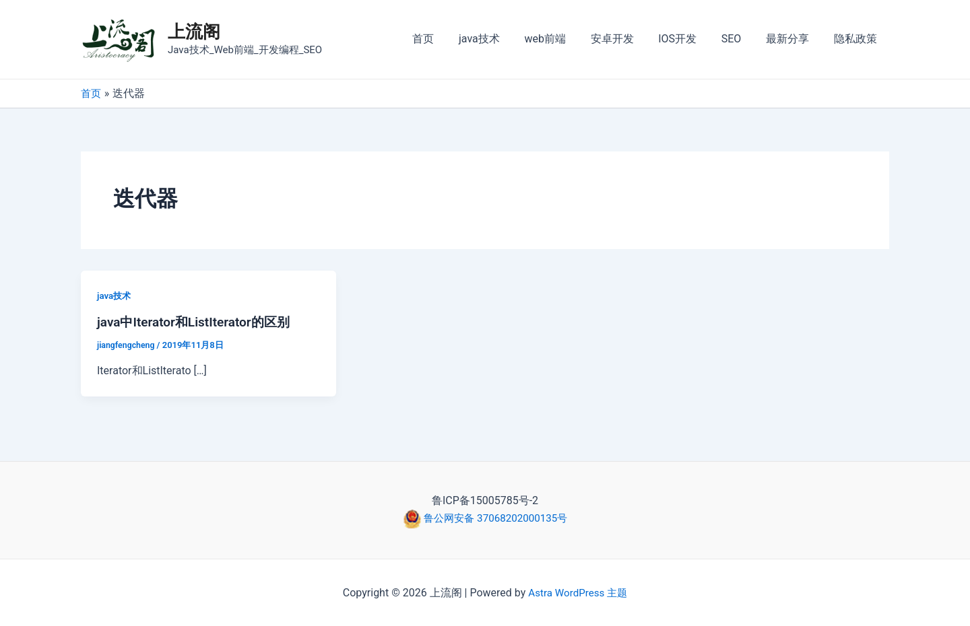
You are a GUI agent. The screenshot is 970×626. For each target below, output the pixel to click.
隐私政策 (856, 38)
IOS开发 (689, 38)
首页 (446, 38)
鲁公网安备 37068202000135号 (494, 518)
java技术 (499, 38)
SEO (739, 38)
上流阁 (194, 32)
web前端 (562, 38)
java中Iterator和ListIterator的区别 (198, 322)
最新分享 (792, 38)
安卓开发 (626, 38)
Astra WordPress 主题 (577, 592)
